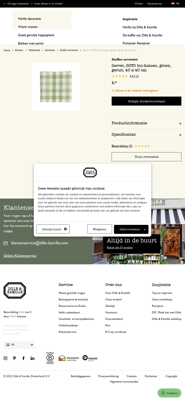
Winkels (139, 4)
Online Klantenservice (20, 249)
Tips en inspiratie (162, 286)
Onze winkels (113, 292)
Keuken (19, 43)
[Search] (50, 18)
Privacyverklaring (108, 369)
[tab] (146, 116)
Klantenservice (154, 4)
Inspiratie (158, 32)
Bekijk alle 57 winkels (120, 240)
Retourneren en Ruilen (72, 299)
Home (7, 43)
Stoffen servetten (69, 43)
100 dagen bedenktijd (18, 4)
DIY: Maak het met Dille (166, 305)
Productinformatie (129, 116)
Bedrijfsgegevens (80, 369)
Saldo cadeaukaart (69, 305)
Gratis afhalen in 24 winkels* (48, 4)
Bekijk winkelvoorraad (146, 94)
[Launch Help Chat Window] (169, 392)
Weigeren (99, 229)
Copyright (171, 369)
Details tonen (54, 229)
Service (66, 277)
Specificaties (124, 127)
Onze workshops (162, 292)
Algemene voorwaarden (124, 374)
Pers (107, 318)
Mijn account (167, 18)
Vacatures (111, 305)
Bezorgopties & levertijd (73, 292)
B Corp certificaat (115, 325)
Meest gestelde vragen (72, 286)
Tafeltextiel (34, 43)
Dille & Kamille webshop (166, 312)
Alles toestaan (133, 229)
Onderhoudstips (68, 318)
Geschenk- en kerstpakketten (76, 312)
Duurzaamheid (113, 312)
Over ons (113, 277)
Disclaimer (151, 369)
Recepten (175, 32)
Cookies (132, 369)
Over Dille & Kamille (117, 286)
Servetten (50, 43)
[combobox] (90, 18)
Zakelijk (110, 299)
